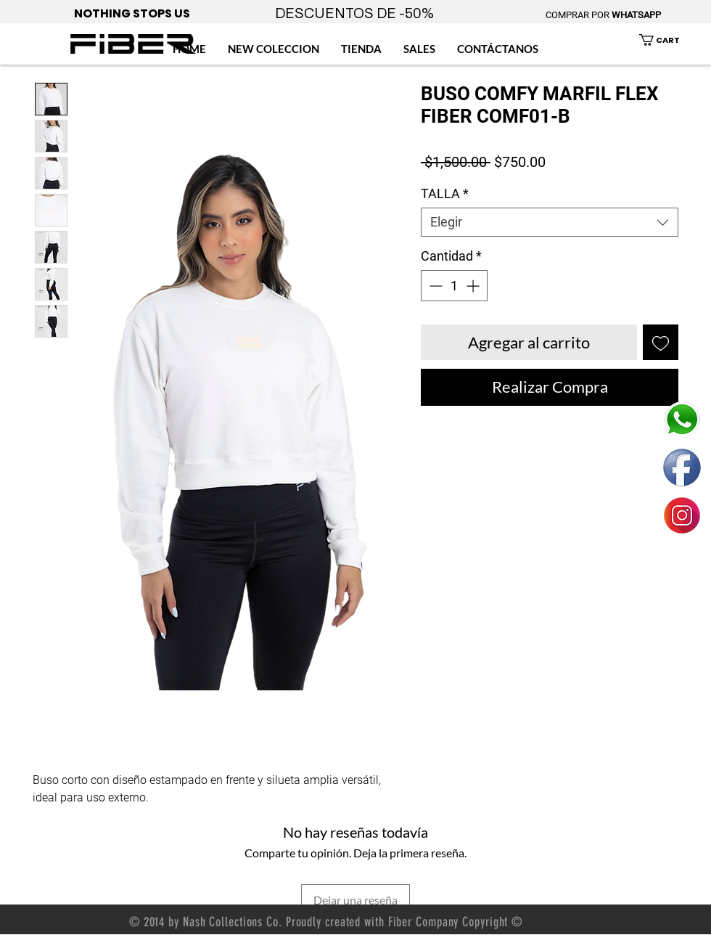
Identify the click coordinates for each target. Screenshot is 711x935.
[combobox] (549, 222)
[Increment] (474, 286)
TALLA (445, 193)
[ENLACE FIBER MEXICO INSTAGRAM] (682, 515)
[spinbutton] (454, 286)
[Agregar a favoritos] (660, 342)
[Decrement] (434, 286)
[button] (667, 40)
